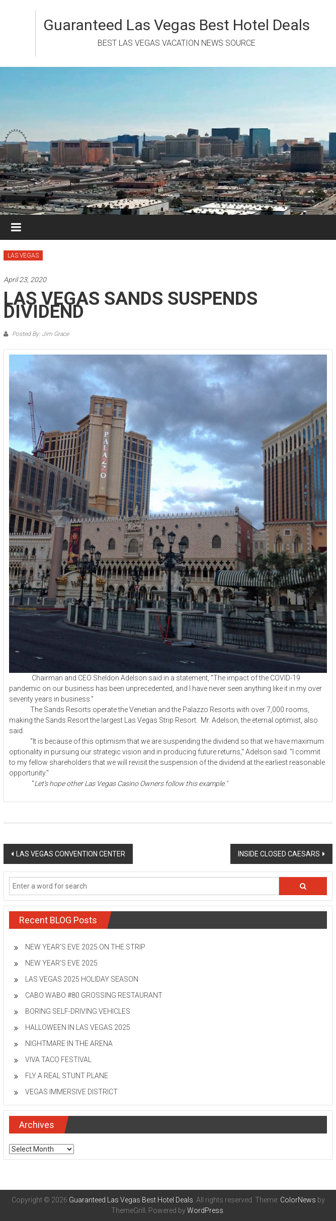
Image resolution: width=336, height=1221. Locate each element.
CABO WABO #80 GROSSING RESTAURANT (93, 995)
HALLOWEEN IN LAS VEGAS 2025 (77, 1027)
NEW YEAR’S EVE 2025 (61, 963)
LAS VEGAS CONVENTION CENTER (70, 854)
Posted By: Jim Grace (40, 333)
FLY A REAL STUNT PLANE (66, 1076)
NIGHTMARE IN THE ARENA (69, 1043)
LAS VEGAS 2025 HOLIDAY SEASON (81, 979)
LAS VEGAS (23, 255)
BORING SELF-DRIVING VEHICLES (77, 1011)
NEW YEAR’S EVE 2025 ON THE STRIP (85, 947)
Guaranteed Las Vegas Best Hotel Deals (176, 25)
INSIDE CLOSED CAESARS (279, 854)
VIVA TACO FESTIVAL (58, 1060)
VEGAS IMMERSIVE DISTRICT (71, 1092)
